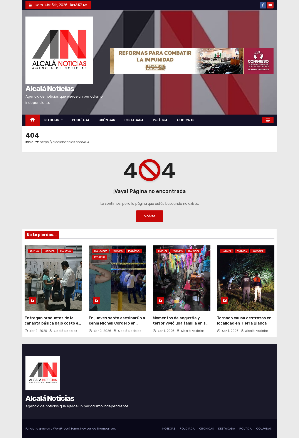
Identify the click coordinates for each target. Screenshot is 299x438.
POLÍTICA (160, 120)
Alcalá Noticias (49, 88)
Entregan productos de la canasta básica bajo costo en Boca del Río (53, 323)
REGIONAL (65, 251)
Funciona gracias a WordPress (47, 428)
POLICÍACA (80, 120)
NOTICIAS (53, 120)
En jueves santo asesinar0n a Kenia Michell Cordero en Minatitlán (117, 323)
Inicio (29, 142)
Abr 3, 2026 (38, 331)
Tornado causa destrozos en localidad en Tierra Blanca (244, 321)
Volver (149, 216)
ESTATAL (34, 251)
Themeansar (106, 428)
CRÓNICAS (107, 120)
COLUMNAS (185, 120)
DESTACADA (133, 120)
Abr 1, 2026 (166, 331)
